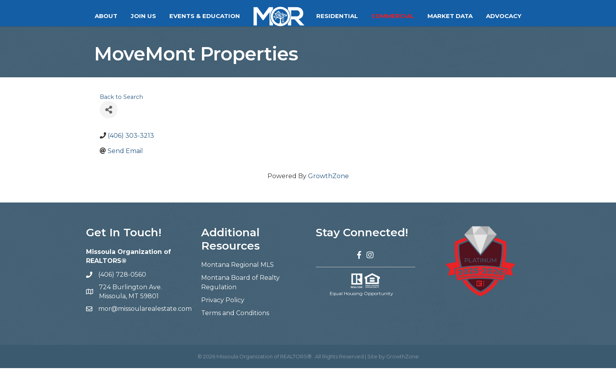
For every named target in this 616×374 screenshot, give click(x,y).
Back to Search (121, 102)
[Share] (108, 115)
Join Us (143, 16)
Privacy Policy (222, 306)
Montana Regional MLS (237, 270)
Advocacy (503, 16)
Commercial (392, 16)
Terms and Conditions (235, 319)
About (106, 16)
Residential (337, 16)
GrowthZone (328, 182)
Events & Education (204, 16)
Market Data (450, 16)
